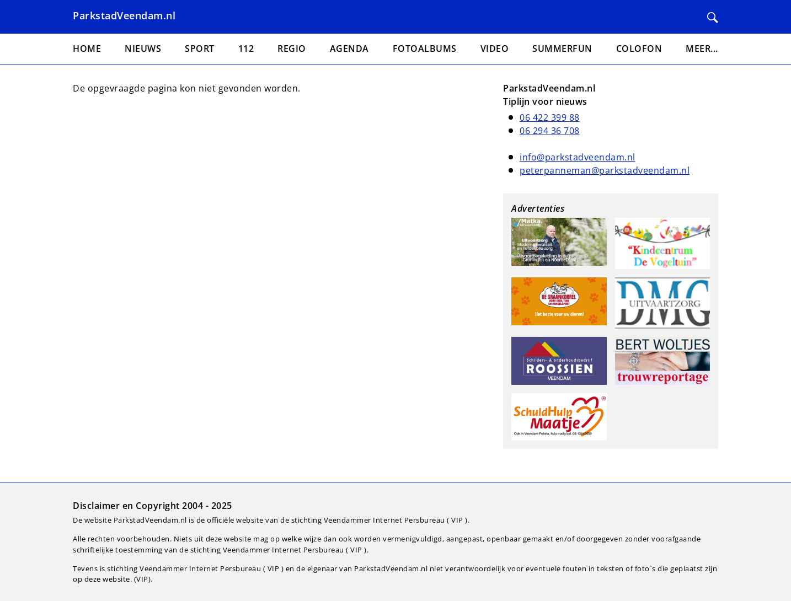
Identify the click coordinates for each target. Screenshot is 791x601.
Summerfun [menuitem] (562, 48)
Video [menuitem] (494, 48)
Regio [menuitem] (291, 48)
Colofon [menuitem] (639, 48)
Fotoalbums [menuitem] (425, 48)
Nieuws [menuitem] (143, 48)
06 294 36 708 (550, 131)
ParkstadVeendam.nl (124, 15)
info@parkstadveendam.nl (577, 157)
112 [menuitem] (246, 48)
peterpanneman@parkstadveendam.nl (605, 170)
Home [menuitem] (87, 48)
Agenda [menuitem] (349, 48)
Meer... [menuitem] (702, 48)
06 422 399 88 (550, 117)
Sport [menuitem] (200, 48)
